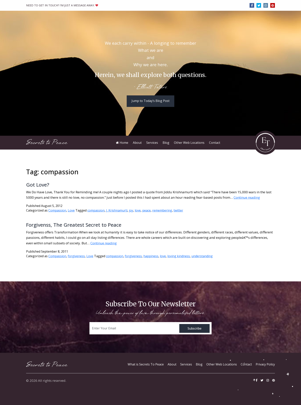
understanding (202, 256)
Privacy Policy (265, 364)
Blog (199, 364)
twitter (178, 210)
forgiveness (76, 256)
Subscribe (194, 328)
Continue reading (247, 197)
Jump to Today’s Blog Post (150, 101)
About (172, 364)
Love (71, 210)
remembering (162, 210)
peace (146, 210)
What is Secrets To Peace (146, 364)
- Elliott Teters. (150, 87)
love (138, 210)
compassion (96, 210)
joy (131, 210)
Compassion (57, 210)
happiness (150, 256)
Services (186, 364)
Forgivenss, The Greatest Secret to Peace (73, 224)
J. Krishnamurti (116, 210)
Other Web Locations (221, 364)
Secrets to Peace (46, 142)
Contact (246, 364)
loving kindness (178, 256)
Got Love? (37, 184)
